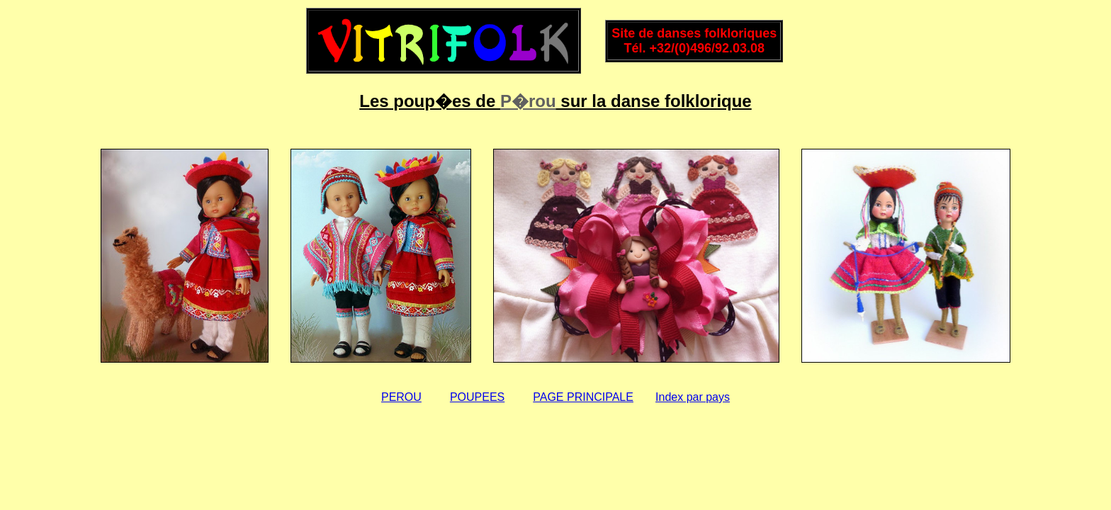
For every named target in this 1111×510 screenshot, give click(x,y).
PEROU (401, 397)
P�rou (528, 100)
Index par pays (692, 397)
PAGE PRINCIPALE (583, 397)
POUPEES (477, 397)
